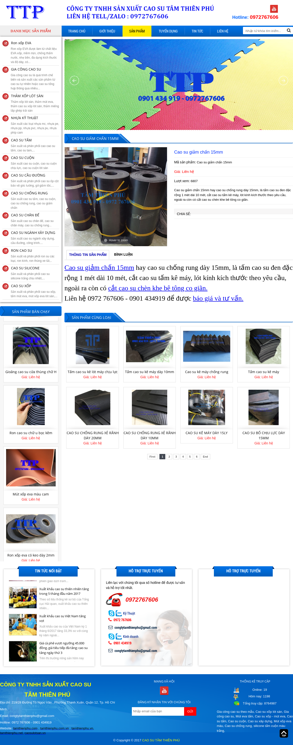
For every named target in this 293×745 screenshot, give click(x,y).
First (152, 456)
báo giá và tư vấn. (218, 298)
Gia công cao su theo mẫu (235, 712)
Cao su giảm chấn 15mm (99, 267)
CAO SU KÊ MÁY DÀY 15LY (207, 432)
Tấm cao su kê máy (263, 371)
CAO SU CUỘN (22, 157)
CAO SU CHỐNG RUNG (29, 193)
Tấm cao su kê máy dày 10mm (149, 371)
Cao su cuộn (237, 721)
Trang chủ (76, 31)
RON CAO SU (21, 250)
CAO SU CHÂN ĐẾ (25, 215)
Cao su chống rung (238, 726)
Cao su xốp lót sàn (269, 712)
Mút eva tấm (244, 716)
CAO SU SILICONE (25, 268)
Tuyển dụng (168, 31)
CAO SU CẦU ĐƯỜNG (28, 175)
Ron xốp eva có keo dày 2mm (30, 555)
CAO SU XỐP (21, 285)
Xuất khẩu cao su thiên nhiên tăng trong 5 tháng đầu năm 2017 (64, 610)
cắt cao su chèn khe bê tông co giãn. (158, 288)
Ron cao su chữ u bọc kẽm (31, 433)
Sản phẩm (137, 31)
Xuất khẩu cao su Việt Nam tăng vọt (62, 637)
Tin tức (197, 31)
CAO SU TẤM (21, 140)
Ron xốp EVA (21, 43)
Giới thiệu (107, 31)
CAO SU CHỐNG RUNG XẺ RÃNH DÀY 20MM (93, 435)
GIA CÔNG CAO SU (26, 69)
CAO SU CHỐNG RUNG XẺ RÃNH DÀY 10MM (150, 435)
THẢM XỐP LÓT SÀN (27, 96)
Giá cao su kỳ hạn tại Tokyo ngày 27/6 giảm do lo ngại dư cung (62, 583)
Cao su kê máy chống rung (206, 371)
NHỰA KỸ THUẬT (24, 117)
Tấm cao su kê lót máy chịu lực (93, 371)
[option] (116, 196)
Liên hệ (222, 31)
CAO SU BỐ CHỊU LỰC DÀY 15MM (263, 435)
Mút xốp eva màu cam (31, 494)
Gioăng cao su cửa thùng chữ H (30, 372)
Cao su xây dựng (260, 721)
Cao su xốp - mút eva (270, 716)
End (205, 456)
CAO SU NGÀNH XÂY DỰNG (33, 232)
